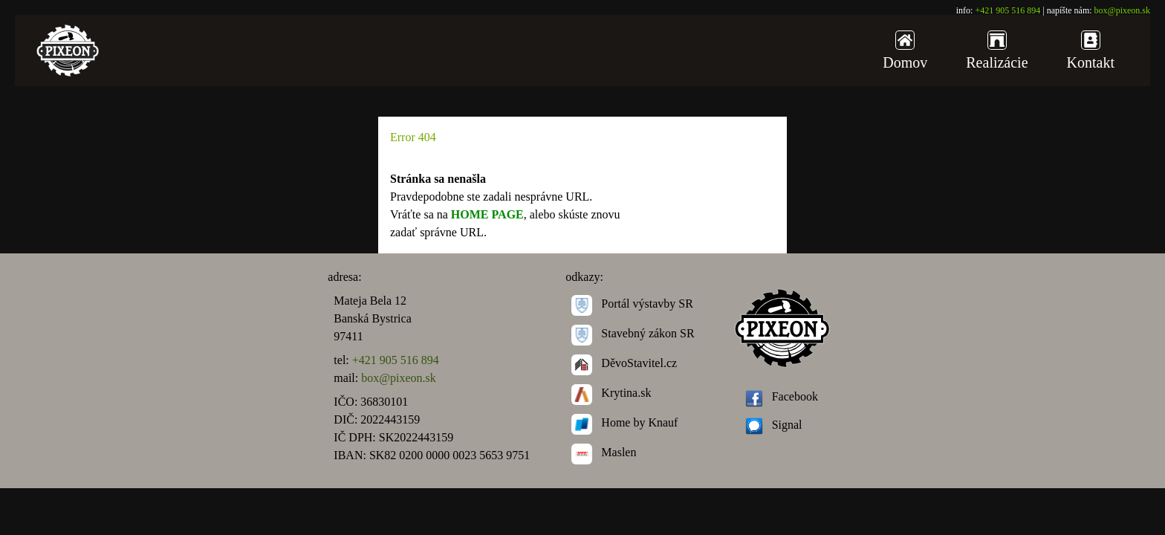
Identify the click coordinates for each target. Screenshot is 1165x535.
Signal (773, 424)
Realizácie (997, 51)
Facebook (781, 396)
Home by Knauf (624, 422)
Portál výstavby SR (632, 303)
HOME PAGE (487, 214)
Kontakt (1090, 51)
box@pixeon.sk (1122, 10)
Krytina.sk (611, 392)
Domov (905, 51)
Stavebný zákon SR (632, 333)
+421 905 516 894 (1007, 10)
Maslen (603, 452)
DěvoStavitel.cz (624, 363)
